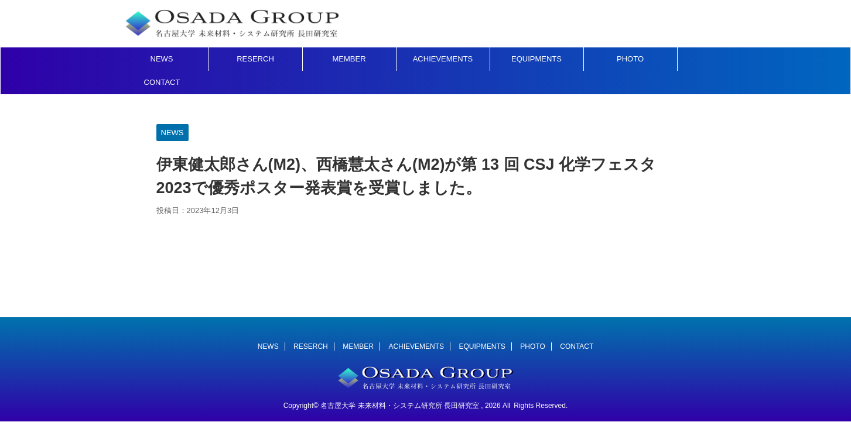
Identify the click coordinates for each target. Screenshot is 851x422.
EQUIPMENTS (536, 58)
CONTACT (162, 82)
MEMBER (348, 58)
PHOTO (630, 58)
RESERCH (255, 58)
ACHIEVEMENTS (443, 58)
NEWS (162, 58)
